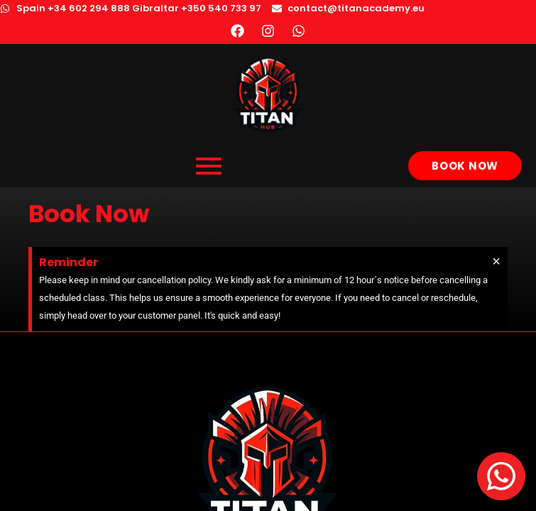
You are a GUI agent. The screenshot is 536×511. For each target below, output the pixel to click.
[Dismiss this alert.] (496, 261)
